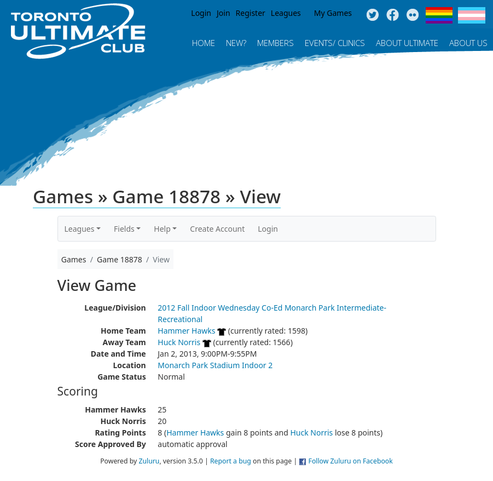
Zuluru (148, 461)
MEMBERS (275, 42)
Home (203, 42)
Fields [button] (124, 229)
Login (201, 13)
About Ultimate (407, 42)
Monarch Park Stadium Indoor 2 (215, 365)
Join (223, 13)
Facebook (392, 15)
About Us (468, 42)
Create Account (217, 229)
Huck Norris (179, 342)
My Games (333, 13)
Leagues (286, 13)
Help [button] (162, 229)
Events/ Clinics (335, 42)
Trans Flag (471, 15)
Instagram (412, 15)
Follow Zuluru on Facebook (351, 461)
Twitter (372, 15)
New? (236, 42)
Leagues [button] (80, 229)
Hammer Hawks (186, 330)
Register (250, 13)
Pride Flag (439, 15)
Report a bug (230, 461)
